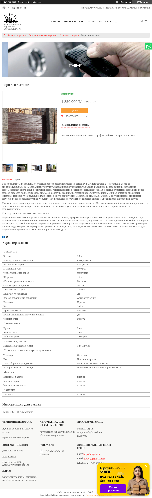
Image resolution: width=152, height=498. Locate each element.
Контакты (105, 21)
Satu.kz (91, 492)
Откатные (7, 179)
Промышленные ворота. (16, 437)
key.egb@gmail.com (94, 458)
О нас (91, 21)
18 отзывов (125, 2)
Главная (55, 21)
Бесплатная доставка (77, 124)
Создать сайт (24, 2)
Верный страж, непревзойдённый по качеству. (89, 432)
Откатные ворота (69, 35)
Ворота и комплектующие (43, 35)
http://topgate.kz (91, 454)
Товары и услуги (74, 21)
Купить (74, 110)
